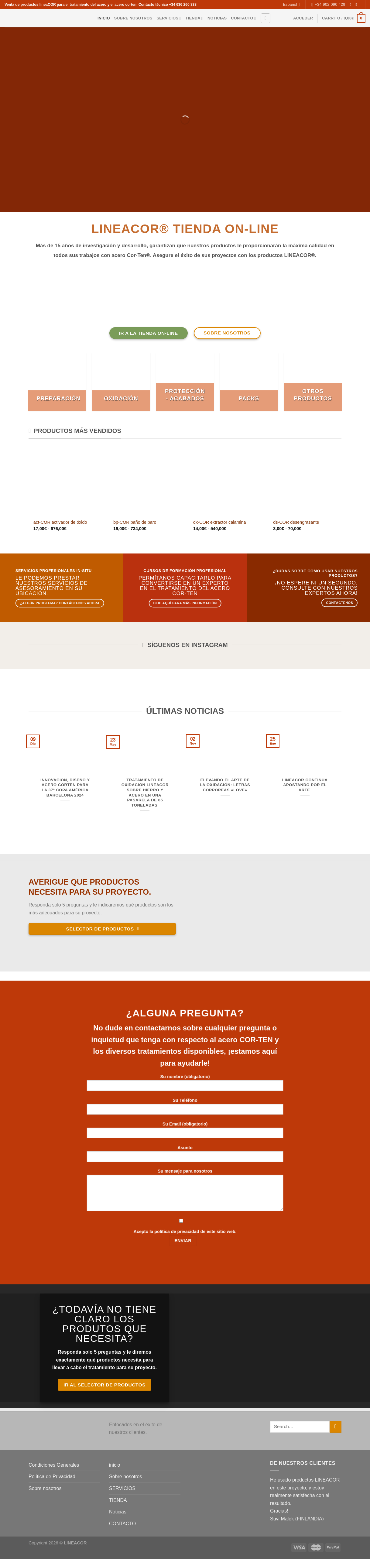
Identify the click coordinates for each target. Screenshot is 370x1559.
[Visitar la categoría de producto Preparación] (57, 382)
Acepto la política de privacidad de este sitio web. (184, 1231)
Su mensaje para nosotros (185, 1192)
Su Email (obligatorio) (185, 1132)
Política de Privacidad (52, 1476)
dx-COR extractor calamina (219, 522)
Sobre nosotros (133, 18)
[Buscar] (265, 18)
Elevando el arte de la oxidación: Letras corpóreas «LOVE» (225, 785)
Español (291, 5)
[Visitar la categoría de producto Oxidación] (121, 382)
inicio (104, 18)
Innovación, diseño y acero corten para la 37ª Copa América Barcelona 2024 (65, 787)
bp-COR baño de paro (134, 522)
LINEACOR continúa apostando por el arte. (305, 785)
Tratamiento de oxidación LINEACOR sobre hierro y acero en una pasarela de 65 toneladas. (145, 793)
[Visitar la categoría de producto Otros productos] (313, 382)
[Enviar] (335, 1427)
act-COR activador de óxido (60, 522)
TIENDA (194, 18)
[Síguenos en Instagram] (351, 4)
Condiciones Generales (54, 1465)
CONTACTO (243, 18)
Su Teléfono (185, 1108)
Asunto (185, 1155)
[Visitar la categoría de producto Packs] (249, 382)
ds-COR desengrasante (296, 522)
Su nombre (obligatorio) (185, 1084)
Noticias (217, 18)
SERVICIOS (169, 18)
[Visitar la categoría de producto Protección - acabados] (185, 382)
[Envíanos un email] (357, 4)
